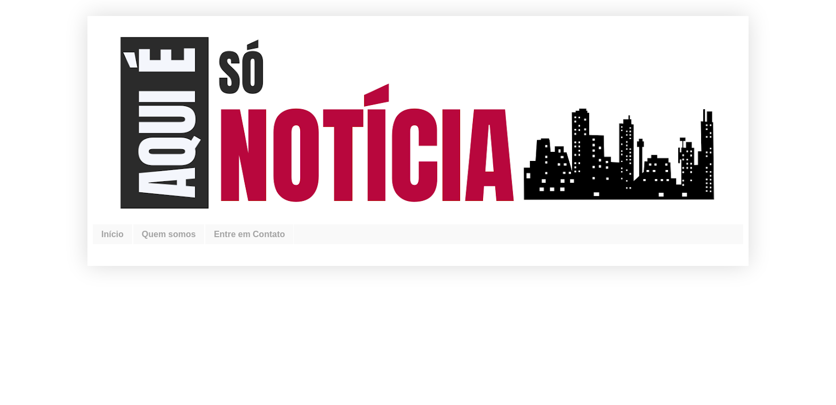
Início (112, 234)
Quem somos (169, 234)
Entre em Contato (249, 234)
